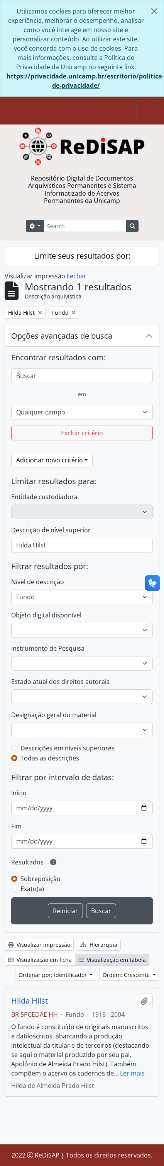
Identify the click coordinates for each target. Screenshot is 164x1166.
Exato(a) (32, 889)
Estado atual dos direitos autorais (60, 681)
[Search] (85, 226)
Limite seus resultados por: (82, 256)
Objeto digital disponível (46, 615)
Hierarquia (98, 944)
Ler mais (132, 1073)
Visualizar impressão (39, 944)
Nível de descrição (37, 582)
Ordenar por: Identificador (53, 974)
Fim (16, 826)
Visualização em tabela (112, 959)
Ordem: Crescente (127, 974)
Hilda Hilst (29, 1001)
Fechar (76, 276)
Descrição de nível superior (51, 530)
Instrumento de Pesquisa (48, 648)
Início (19, 793)
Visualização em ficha (40, 959)
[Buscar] (82, 375)
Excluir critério (82, 433)
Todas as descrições (49, 758)
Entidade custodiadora (44, 497)
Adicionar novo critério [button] (49, 460)
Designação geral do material (53, 715)
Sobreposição (40, 878)
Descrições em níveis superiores (67, 748)
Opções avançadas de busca (61, 336)
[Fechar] (154, 11)
